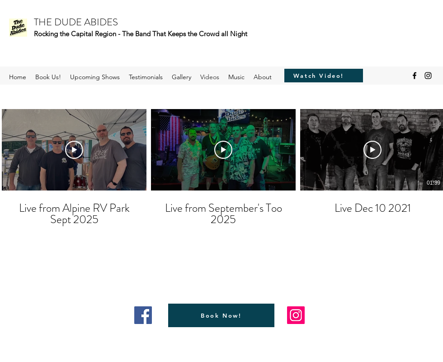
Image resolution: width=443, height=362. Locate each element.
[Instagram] (428, 75)
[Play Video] (74, 150)
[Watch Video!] (318, 75)
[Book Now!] (221, 315)
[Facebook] (414, 75)
